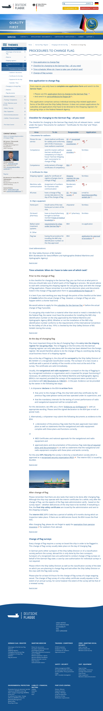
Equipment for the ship (15, 79)
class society (71, 194)
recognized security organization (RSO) (58, 457)
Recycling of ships (13, 703)
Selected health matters (38, 662)
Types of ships (83, 668)
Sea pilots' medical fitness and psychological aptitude (40, 649)
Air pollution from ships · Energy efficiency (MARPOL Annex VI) (17, 697)
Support (90, 37)
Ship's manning (83, 647)
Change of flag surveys (43, 73)
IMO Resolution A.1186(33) (54, 381)
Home (30, 45)
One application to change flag (46, 62)
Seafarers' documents (15, 72)
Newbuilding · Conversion (86, 670)
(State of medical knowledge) (55, 219)
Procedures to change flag (16, 69)
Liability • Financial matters (11, 118)
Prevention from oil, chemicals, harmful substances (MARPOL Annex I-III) (19, 690)
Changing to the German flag (13, 64)
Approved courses (60, 652)
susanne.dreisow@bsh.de (14, 191)
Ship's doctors (35, 661)
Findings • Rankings (60, 693)
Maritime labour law (84, 649)
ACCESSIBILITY (61, 627)
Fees (33, 694)
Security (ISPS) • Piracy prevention (64, 671)
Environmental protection (11, 115)
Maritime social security (85, 650)
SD (67, 139)
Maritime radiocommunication (87, 677)
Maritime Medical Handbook (39, 657)
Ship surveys (82, 673)
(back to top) (33, 263)
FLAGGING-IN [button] (70, 8)
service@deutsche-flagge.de (59, 96)
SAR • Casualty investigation (63, 675)
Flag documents (10, 93)
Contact (24, 37)
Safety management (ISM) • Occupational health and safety (63, 669)
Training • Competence (10, 100)
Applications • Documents (41, 37)
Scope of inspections (60, 694)
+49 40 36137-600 (13, 164)
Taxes (33, 693)
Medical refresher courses (39, 659)
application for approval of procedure (91, 237)
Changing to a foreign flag (13, 86)
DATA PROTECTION (62, 625)
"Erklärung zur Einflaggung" (75, 407)
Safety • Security (8, 108)
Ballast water (11, 701)
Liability (34, 689)
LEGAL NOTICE (61, 623)
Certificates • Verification (65, 37)
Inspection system (60, 691)
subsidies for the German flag (70, 305)
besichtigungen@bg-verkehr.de (89, 196)
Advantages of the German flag (13, 52)
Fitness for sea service (38, 647)
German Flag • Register (10, 48)
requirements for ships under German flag (53, 225)
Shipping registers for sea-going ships (72, 178)
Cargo (56, 673)
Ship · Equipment (8, 111)
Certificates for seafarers (62, 650)
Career (80, 37)
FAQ (57, 629)
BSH (68, 165)
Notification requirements (62, 698)
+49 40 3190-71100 (13, 189)
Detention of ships (60, 696)
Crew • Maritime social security (10, 104)
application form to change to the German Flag (67, 94)
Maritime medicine (9, 96)
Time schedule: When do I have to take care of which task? (58, 69)
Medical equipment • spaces (39, 655)
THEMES (13, 45)
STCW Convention (60, 647)
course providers (70, 151)
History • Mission (59, 689)
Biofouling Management (15, 699)
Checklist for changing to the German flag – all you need (57, 65)
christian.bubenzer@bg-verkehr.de (12, 168)
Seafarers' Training (60, 649)
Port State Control (9, 124)
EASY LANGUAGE (61, 631)
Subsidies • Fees (14, 83)
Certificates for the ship (16, 76)
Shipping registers (11, 60)
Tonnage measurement (85, 671)
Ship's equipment (83, 675)
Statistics (8, 90)
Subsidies (34, 691)
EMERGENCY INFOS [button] (89, 8)
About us (8, 57)
